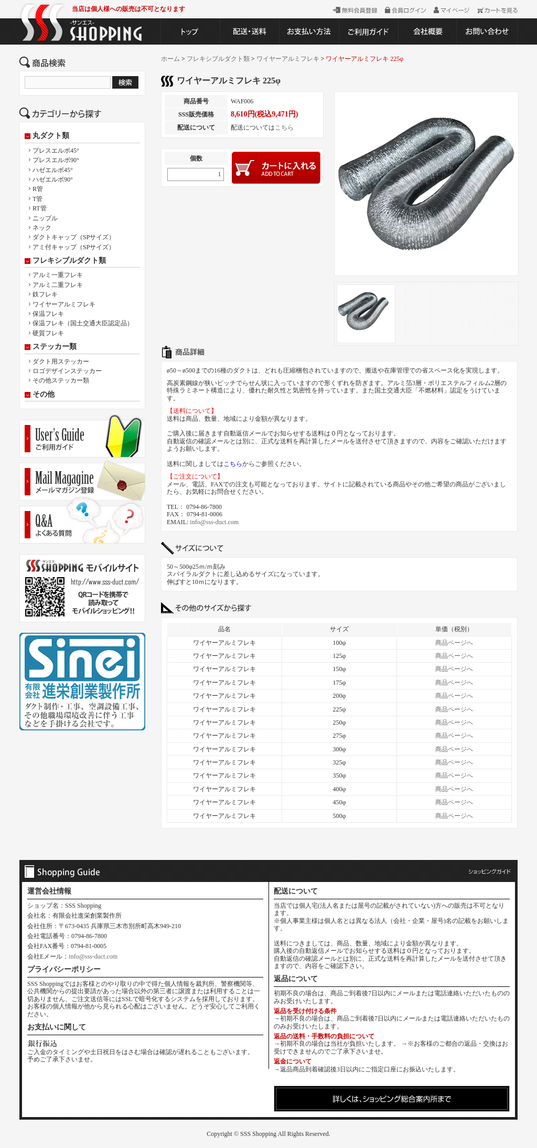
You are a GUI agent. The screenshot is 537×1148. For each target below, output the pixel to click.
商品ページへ (454, 642)
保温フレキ (48, 313)
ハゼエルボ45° (53, 170)
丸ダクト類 (51, 136)
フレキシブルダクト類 (69, 260)
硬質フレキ (48, 333)
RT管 (40, 208)
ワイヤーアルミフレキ (64, 304)
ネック (42, 227)
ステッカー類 (55, 346)
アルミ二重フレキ (58, 285)
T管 (37, 199)
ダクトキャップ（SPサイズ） (74, 237)
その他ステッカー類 (61, 380)
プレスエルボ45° (56, 150)
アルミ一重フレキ (58, 275)
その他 (44, 394)
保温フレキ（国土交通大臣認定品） (83, 323)
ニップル (45, 218)
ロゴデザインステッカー (67, 371)
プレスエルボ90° (56, 160)
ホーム (170, 58)
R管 (38, 189)
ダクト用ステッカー (61, 361)
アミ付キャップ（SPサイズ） (74, 247)
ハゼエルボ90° (53, 179)
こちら (284, 127)
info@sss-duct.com (214, 522)
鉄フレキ (45, 294)
